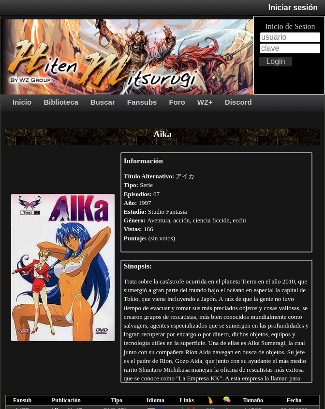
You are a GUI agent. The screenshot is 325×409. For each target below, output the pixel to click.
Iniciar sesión (293, 7)
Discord (238, 102)
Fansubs (142, 102)
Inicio (22, 102)
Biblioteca (61, 102)
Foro (177, 102)
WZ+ (205, 102)
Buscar (102, 102)
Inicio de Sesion (290, 26)
